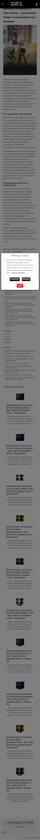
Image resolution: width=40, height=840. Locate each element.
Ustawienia (15, 279)
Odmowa (26, 279)
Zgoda (20, 285)
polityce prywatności (18, 273)
